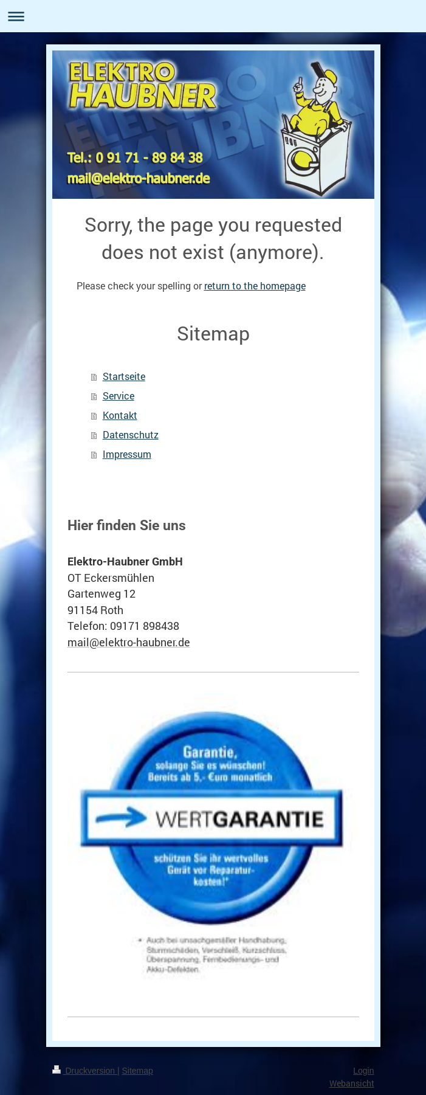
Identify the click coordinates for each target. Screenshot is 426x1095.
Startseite (124, 376)
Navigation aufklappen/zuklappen (213, 16)
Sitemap (137, 1071)
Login (363, 1071)
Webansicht (351, 1083)
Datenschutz (131, 434)
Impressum (127, 453)
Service (118, 395)
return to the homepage (255, 285)
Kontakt (120, 415)
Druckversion (84, 1071)
